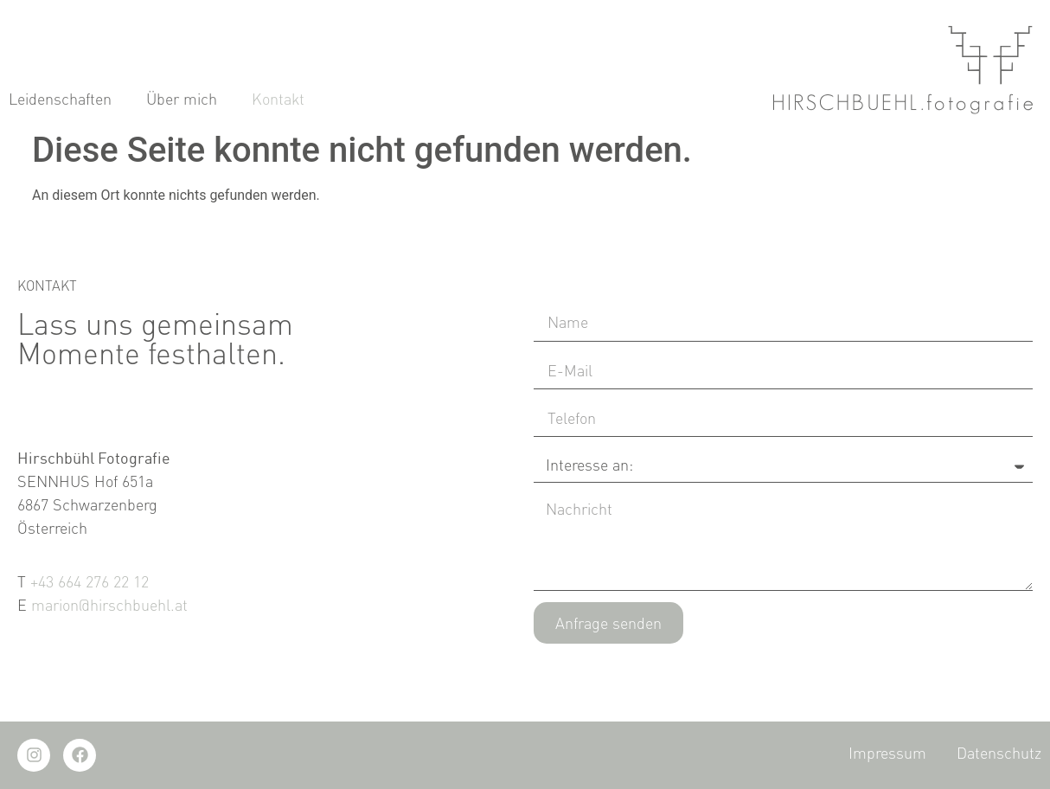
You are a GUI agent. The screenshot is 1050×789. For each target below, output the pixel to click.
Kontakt (278, 115)
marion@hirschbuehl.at (109, 604)
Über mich (181, 115)
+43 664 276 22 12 (89, 581)
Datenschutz (999, 752)
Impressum (887, 752)
